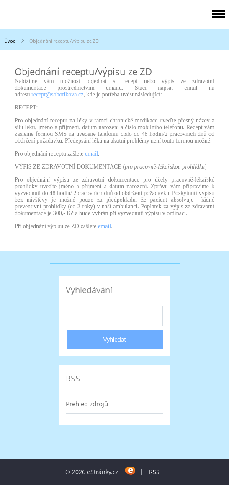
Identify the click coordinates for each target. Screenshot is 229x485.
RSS (154, 472)
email (91, 153)
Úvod (10, 41)
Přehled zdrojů (87, 403)
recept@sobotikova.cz (57, 94)
